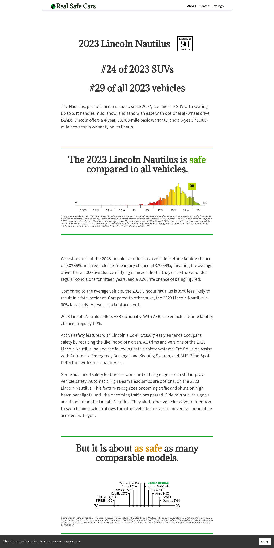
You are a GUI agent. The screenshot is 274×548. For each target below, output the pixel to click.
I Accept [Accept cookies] (265, 541)
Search (204, 6)
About (191, 6)
